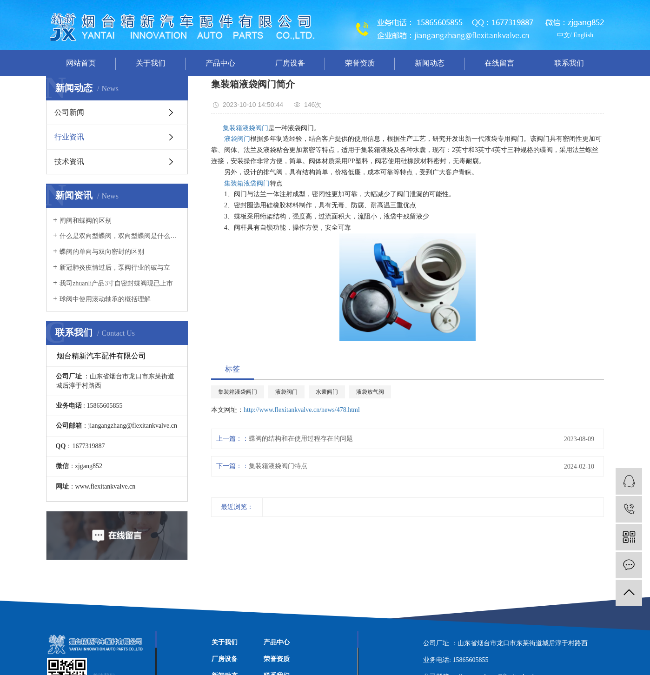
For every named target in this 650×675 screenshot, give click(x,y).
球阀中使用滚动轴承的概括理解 (105, 299)
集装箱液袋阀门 (245, 128)
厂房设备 (290, 63)
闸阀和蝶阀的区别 (86, 220)
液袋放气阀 (370, 392)
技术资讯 (69, 161)
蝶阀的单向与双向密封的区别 (102, 251)
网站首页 (81, 63)
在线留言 (499, 63)
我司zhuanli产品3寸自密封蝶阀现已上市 (116, 283)
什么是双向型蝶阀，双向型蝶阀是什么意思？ (120, 235)
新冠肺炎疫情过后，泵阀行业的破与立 (115, 267)
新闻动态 (429, 63)
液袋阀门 (237, 138)
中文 (563, 35)
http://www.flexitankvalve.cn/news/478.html (302, 409)
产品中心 (220, 63)
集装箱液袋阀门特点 (278, 466)
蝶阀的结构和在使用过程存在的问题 (301, 438)
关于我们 (151, 63)
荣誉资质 (360, 63)
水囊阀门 (327, 392)
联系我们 (569, 63)
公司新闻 (69, 112)
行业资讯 (69, 137)
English (583, 35)
